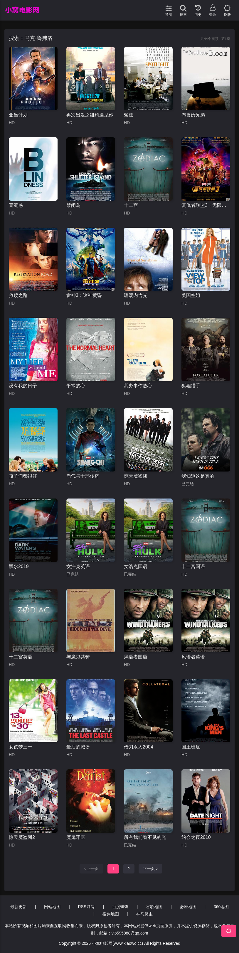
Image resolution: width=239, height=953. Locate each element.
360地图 (221, 906)
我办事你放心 (138, 385)
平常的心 (75, 385)
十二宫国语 (193, 566)
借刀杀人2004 (138, 746)
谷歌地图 (154, 906)
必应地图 (188, 906)
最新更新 (18, 906)
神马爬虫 (144, 914)
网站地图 (52, 906)
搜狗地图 (110, 914)
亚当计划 (18, 114)
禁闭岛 (73, 205)
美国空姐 (190, 295)
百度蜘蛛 (120, 906)
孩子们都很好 (23, 476)
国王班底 (190, 746)
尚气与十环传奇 (82, 476)
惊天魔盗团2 (22, 837)
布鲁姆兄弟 (193, 114)
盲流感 (16, 205)
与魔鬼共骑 (78, 656)
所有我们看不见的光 (145, 837)
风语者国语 (135, 656)
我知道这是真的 (197, 476)
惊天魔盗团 (135, 476)
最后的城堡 (78, 746)
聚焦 (128, 114)
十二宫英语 (20, 656)
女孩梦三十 (20, 746)
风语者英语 (193, 656)
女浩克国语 (135, 566)
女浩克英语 (78, 566)
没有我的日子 (23, 385)
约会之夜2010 (196, 837)
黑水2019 (19, 566)
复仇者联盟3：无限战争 (205, 205)
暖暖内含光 (135, 295)
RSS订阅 (86, 906)
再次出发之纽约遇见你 (89, 114)
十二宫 (131, 205)
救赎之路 (18, 295)
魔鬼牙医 (75, 837)
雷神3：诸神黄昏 (84, 295)
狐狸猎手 (190, 385)
